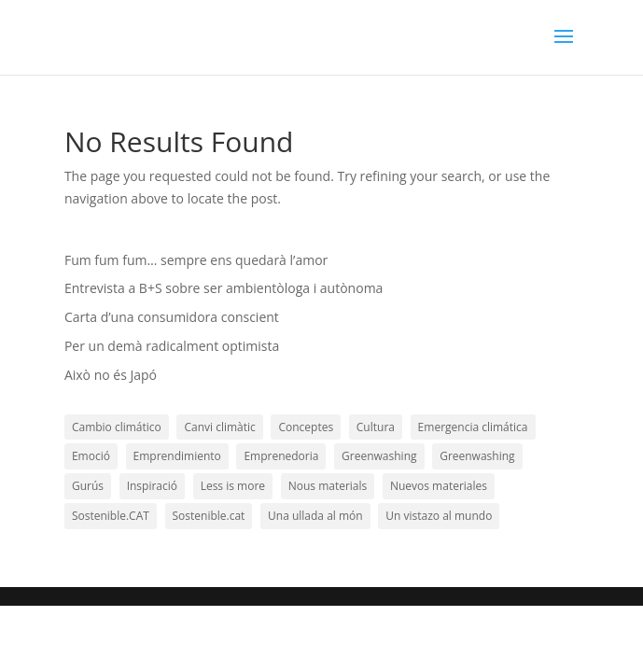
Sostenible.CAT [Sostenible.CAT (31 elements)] (110, 516)
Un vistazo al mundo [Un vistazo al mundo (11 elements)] (438, 516)
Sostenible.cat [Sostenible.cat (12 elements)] (209, 516)
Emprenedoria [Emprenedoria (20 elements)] (281, 456)
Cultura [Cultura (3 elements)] (375, 427)
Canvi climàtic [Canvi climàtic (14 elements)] (219, 427)
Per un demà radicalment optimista (171, 346)
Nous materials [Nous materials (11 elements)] (328, 486)
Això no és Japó (110, 375)
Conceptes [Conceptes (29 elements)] (305, 427)
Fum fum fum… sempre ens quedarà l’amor (196, 260)
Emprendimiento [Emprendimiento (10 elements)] (177, 456)
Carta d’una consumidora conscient (171, 317)
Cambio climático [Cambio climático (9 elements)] (116, 427)
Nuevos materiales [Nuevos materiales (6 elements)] (438, 486)
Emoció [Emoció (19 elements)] (91, 456)
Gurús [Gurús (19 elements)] (88, 486)
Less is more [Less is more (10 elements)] (233, 486)
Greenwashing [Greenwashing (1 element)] (379, 456)
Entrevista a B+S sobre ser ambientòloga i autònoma (223, 288)
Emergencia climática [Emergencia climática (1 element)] (473, 427)
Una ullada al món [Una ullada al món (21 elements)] (315, 516)
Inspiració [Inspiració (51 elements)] (152, 486)
